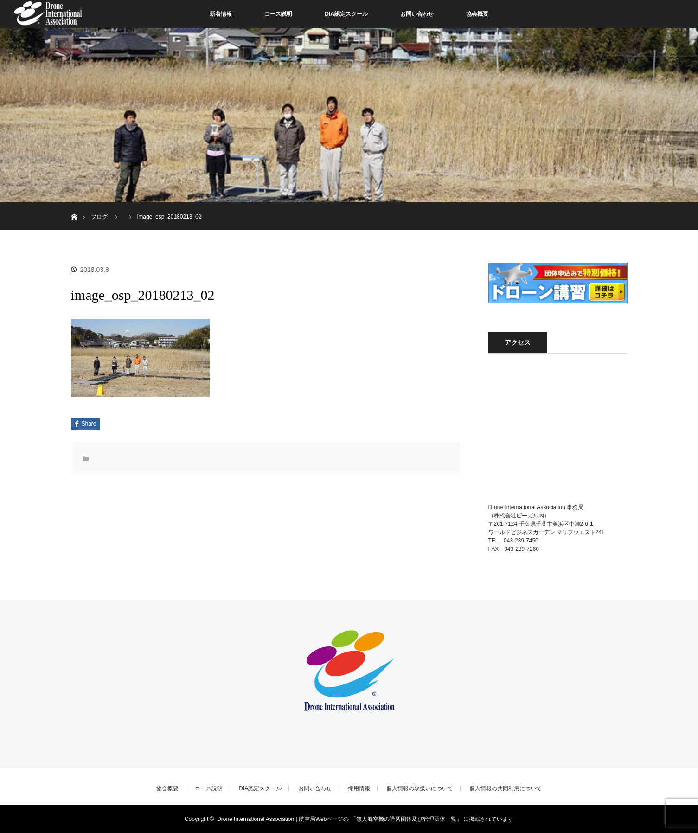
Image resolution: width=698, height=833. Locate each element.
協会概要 (477, 14)
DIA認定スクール (346, 14)
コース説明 (278, 14)
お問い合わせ (417, 14)
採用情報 (359, 788)
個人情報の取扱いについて (419, 788)
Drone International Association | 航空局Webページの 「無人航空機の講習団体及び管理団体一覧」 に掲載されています (365, 819)
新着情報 (221, 14)
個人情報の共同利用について (505, 788)
